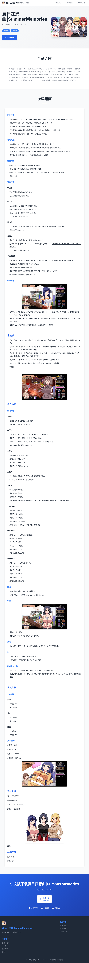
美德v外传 (5, 943)
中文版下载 (81, 3)
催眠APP (5, 949)
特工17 (4, 952)
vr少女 (4, 946)
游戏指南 (70, 3)
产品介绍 (58, 3)
